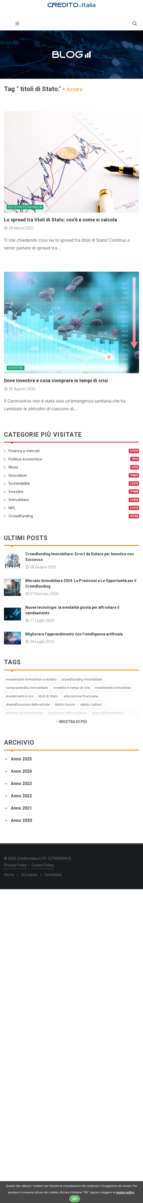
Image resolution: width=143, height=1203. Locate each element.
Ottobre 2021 (16, 978)
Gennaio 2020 (17, 1131)
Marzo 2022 (15, 927)
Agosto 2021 (16, 991)
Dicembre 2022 (18, 882)
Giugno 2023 (15, 825)
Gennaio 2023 (17, 857)
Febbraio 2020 (17, 1125)
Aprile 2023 (15, 838)
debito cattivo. (91, 704)
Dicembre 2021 (18, 965)
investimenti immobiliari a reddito (31, 679)
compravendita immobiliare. (27, 688)
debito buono (64, 704)
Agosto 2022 (16, 908)
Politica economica (25, 207)
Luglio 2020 (15, 1093)
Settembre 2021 (19, 984)
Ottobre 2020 (16, 1074)
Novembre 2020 (19, 1067)
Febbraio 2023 (17, 851)
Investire (15, 367)
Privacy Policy (15, 1179)
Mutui (13, 467)
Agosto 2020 (16, 1086)
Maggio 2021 (16, 1010)
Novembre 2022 (19, 889)
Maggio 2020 (16, 1106)
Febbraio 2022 (17, 934)
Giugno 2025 (15, 769)
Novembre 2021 (19, 972)
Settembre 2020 (19, 1080)
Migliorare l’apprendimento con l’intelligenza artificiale (74, 634)
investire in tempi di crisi (71, 688)
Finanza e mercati (24, 450)
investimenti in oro (20, 696)
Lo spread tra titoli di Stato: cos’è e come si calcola (60, 219)
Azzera (74, 89)
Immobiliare (19, 499)
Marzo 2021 (15, 1023)
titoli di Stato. (49, 696)
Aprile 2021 (15, 1017)
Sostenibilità (19, 483)
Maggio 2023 (16, 832)
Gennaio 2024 (17, 794)
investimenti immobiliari (113, 688)
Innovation (18, 475)
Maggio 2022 (16, 914)
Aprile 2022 (15, 921)
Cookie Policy (43, 1179)
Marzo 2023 (15, 844)
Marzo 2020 (15, 1119)
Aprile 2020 (15, 1112)
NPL (12, 508)
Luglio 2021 (15, 997)
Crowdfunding (21, 516)
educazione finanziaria (81, 696)
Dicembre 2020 (18, 1061)
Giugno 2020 (15, 1099)
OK (74, 1199)
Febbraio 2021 (17, 1029)
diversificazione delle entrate (28, 704)
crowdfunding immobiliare (81, 679)
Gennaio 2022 (17, 940)
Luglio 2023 (15, 819)
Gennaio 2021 (17, 1036)
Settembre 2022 (19, 902)
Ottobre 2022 (16, 895)
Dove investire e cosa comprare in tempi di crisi (56, 380)
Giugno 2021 (15, 1004)
